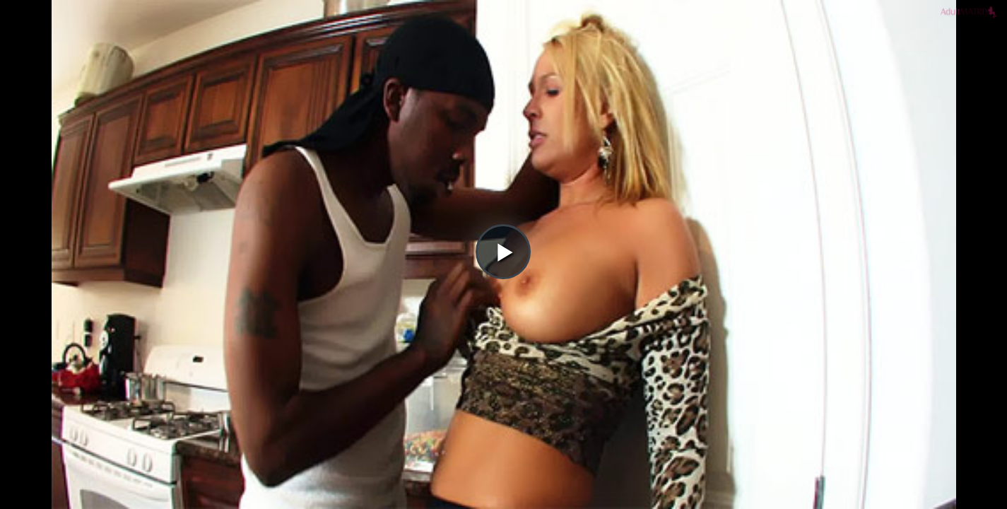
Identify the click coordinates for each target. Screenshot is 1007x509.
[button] (503, 50)
